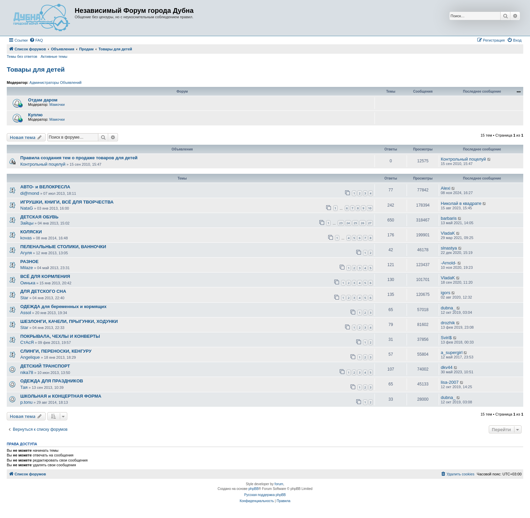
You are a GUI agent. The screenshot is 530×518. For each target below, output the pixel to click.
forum (278, 484)
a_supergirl (451, 352)
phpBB (253, 489)
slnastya (449, 248)
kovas (26, 237)
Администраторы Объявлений (55, 82)
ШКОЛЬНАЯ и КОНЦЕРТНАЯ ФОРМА (60, 396)
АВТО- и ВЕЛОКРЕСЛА (45, 186)
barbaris (449, 218)
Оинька (27, 282)
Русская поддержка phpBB (265, 495)
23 (340, 223)
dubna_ (448, 307)
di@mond (29, 193)
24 (348, 223)
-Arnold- (448, 262)
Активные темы (54, 56)
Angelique (30, 357)
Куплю (35, 114)
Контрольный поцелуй (43, 164)
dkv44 (447, 367)
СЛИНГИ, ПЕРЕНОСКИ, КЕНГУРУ (56, 351)
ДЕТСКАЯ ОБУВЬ (39, 216)
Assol (25, 312)
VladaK (448, 233)
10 (369, 208)
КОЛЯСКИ (31, 231)
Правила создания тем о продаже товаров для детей (79, 157)
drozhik (448, 322)
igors (445, 292)
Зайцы (26, 223)
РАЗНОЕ (29, 261)
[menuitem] (36, 40)
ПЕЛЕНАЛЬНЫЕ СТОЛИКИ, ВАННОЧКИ (63, 246)
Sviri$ (446, 337)
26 (362, 223)
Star (24, 297)
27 (369, 223)
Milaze (26, 267)
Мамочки (57, 104)
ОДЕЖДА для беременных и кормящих (63, 306)
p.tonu (26, 402)
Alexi (445, 188)
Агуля (26, 252)
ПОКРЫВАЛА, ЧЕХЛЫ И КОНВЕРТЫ (60, 336)
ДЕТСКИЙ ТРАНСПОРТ (45, 366)
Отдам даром (42, 99)
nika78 (26, 372)
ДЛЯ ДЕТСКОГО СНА (43, 291)
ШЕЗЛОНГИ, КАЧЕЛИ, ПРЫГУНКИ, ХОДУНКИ (69, 321)
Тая (24, 387)
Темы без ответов (22, 56)
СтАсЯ (27, 342)
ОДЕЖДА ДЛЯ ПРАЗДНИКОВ (51, 380)
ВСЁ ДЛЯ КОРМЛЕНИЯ (45, 276)
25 (355, 223)
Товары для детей (36, 69)
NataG (26, 208)
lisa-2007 (450, 382)
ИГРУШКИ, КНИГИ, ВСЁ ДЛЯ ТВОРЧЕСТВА (67, 202)
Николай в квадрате (461, 203)
